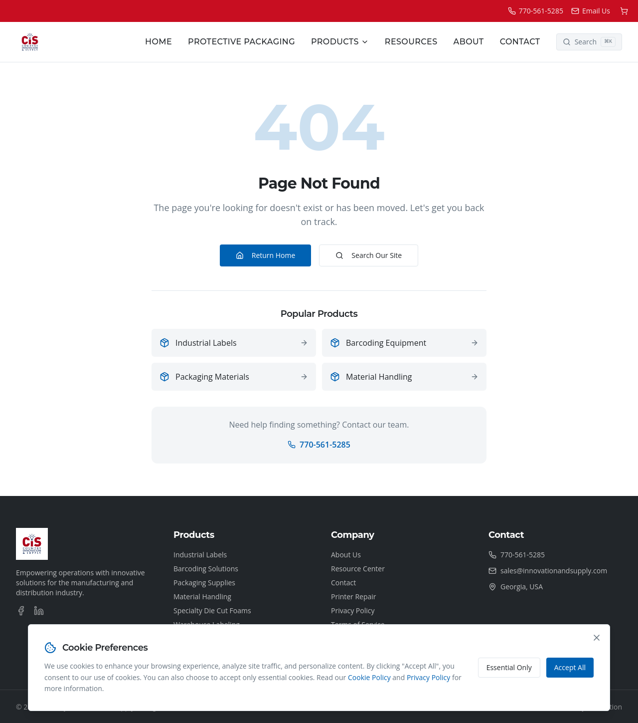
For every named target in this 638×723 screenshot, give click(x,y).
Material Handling (202, 596)
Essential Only (509, 667)
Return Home (266, 255)
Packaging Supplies (204, 582)
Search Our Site (368, 255)
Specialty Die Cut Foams (212, 610)
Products (340, 41)
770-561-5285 (319, 444)
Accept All (570, 667)
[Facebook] (21, 611)
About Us (346, 554)
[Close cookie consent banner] (597, 638)
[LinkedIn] (39, 611)
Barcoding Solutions (205, 568)
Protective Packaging (241, 41)
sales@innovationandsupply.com (553, 570)
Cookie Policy (369, 677)
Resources (411, 41)
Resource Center (358, 568)
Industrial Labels (200, 554)
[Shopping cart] (624, 11)
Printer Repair (353, 596)
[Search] (589, 41)
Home (158, 41)
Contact (520, 41)
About (469, 41)
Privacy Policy (352, 610)
